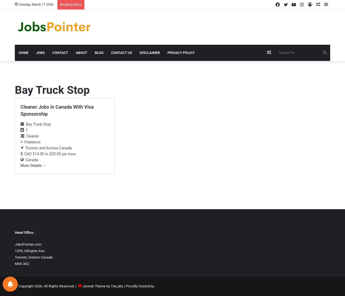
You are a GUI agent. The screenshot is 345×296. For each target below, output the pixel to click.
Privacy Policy (181, 53)
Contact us (121, 53)
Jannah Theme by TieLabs (102, 286)
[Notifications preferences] (10, 284)
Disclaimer (150, 53)
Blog (99, 53)
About (81, 53)
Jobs (40, 53)
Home (24, 53)
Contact (60, 53)
